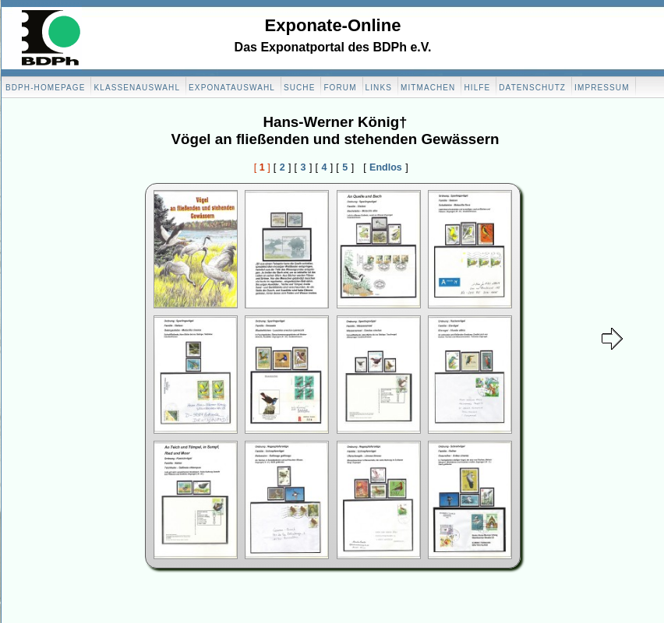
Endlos (385, 167)
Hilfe (477, 87)
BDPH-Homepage (45, 87)
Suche (300, 87)
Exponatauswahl (232, 87)
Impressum (601, 87)
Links (379, 87)
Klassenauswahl (137, 87)
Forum (339, 87)
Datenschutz (532, 87)
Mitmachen (428, 87)
